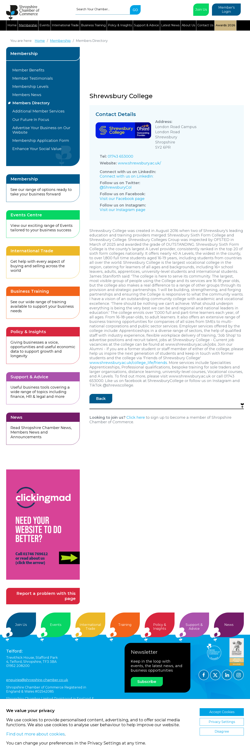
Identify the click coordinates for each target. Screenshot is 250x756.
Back (101, 398)
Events (44, 25)
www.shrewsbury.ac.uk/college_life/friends (128, 362)
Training (125, 625)
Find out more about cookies (35, 734)
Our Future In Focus (30, 119)
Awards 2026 (225, 25)
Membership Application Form (40, 140)
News (228, 625)
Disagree (222, 731)
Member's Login (226, 10)
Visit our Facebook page (122, 198)
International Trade (65, 25)
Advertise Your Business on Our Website (41, 130)
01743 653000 (120, 156)
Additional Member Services (38, 111)
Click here (135, 417)
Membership (28, 25)
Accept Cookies (221, 712)
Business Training (93, 25)
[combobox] (102, 9)
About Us (188, 25)
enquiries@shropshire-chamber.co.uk (37, 680)
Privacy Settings (222, 722)
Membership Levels (30, 86)
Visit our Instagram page (122, 210)
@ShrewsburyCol (116, 187)
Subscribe (146, 681)
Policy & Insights (120, 25)
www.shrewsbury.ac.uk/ (139, 163)
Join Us (201, 9)
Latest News (170, 25)
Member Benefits (28, 70)
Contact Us (205, 25)
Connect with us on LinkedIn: (126, 176)
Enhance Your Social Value (36, 149)
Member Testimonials (32, 78)
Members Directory (31, 103)
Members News (26, 95)
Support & (194, 627)
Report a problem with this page (46, 596)
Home (12, 25)
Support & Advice (146, 25)
